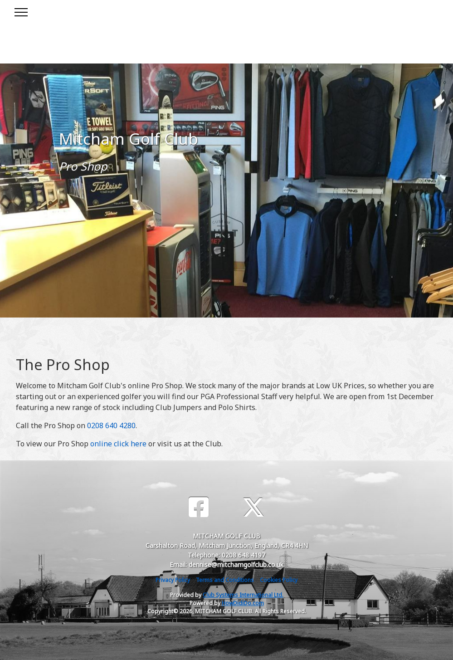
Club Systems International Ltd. (243, 595)
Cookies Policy (278, 580)
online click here (118, 444)
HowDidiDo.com (243, 603)
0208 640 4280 (111, 425)
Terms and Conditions (225, 580)
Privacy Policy (173, 580)
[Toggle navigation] (20, 11)
